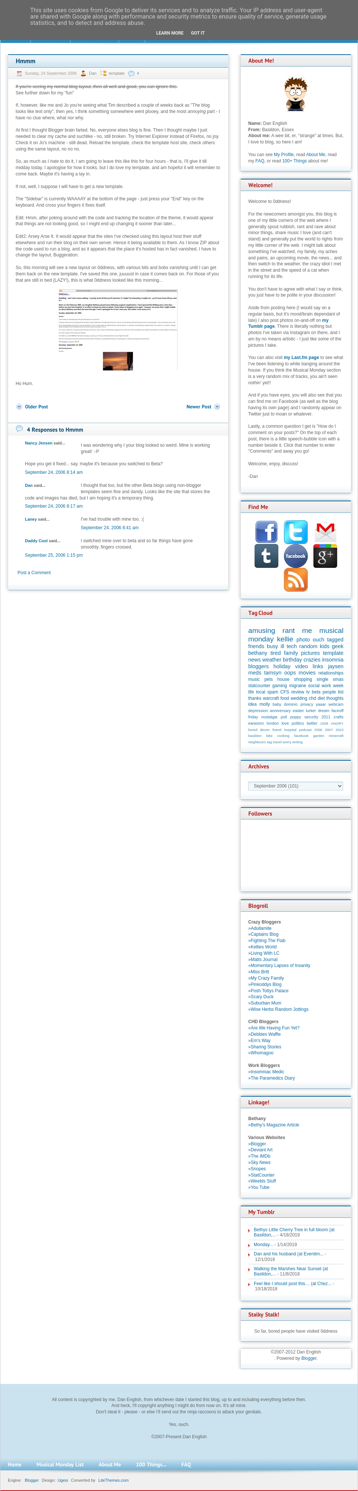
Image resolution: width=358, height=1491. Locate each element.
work (326, 685)
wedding (299, 698)
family (291, 653)
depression (258, 710)
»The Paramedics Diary (271, 1078)
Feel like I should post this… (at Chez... (293, 1283)
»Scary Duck (261, 996)
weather (271, 660)
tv (308, 692)
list (340, 692)
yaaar (321, 704)
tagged (335, 640)
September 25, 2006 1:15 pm (54, 555)
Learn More (170, 33)
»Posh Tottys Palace (268, 990)
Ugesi (63, 1480)
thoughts (334, 698)
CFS (284, 692)
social (314, 685)
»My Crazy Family (266, 978)
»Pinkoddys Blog (264, 984)
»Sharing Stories (264, 1046)
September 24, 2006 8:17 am (54, 506)
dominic (291, 704)
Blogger (309, 1358)
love (285, 723)
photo (303, 640)
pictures (310, 653)
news (254, 660)
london (273, 723)
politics (298, 723)
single (322, 679)
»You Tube (258, 1187)
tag (269, 742)
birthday (292, 660)
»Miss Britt (258, 971)
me (307, 630)
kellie (285, 639)
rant (288, 630)
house (283, 679)
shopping (303, 679)
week (338, 685)
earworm (256, 723)
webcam (336, 704)
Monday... (263, 1244)
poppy (295, 717)
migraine (297, 685)
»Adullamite (260, 928)
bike (269, 736)
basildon (255, 736)
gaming (279, 685)
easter (298, 710)
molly (264, 704)
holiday (282, 666)
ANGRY (337, 723)
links (318, 666)
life (251, 692)
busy (272, 646)
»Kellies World (262, 947)
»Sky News (259, 1162)
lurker (311, 710)
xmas (338, 679)
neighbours (257, 742)
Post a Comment (34, 572)
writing (297, 742)
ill (282, 646)
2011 (326, 717)
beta (316, 692)
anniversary (280, 710)
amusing (261, 630)
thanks (254, 698)
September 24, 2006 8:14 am (54, 472)
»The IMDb (259, 1156)
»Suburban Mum (264, 1003)
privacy (306, 704)
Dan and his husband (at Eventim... (288, 1253)
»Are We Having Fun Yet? (274, 1028)
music (254, 679)
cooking (283, 736)
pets (268, 679)
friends (256, 646)
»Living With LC (263, 953)
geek (337, 646)
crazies (312, 660)
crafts (338, 717)
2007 (329, 730)
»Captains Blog (263, 934)
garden (318, 736)
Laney (31, 519)
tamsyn (272, 673)
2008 (324, 723)
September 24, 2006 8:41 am (109, 527)
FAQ (259, 161)
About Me (315, 154)
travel (277, 742)
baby (277, 704)
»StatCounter (261, 1175)
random (308, 646)
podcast (305, 730)
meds (254, 673)
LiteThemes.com (113, 1480)
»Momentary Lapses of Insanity (279, 965)
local (260, 692)
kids (325, 646)
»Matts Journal (263, 959)
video (301, 666)
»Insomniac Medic (266, 1071)
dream (324, 710)
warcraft (271, 698)
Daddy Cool (36, 540)
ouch (318, 640)
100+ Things (294, 161)
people (329, 692)
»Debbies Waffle (264, 1034)
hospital (290, 730)
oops (290, 673)
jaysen (335, 666)
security (311, 717)
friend (276, 730)
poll (284, 717)
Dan (93, 73)
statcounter (259, 685)
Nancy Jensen (38, 443)
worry (286, 742)
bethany (257, 653)
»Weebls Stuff (262, 1181)
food (284, 698)
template (117, 73)
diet (321, 698)
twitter (312, 723)
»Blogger (257, 1143)
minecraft (336, 736)
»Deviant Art (260, 1149)
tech (292, 646)
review (297, 692)
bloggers (258, 666)
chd (312, 698)
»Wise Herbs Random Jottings (278, 1009)
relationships (331, 673)
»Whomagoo (261, 1052)
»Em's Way (259, 1040)
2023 (339, 730)
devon (265, 730)
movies (307, 673)
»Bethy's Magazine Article (273, 1125)
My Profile (284, 154)
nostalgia (269, 717)
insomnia (332, 660)
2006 (318, 730)
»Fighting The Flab (266, 940)
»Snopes (257, 1168)
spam (272, 692)
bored (253, 730)
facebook (301, 736)
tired (276, 653)
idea (252, 704)
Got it (198, 33)
